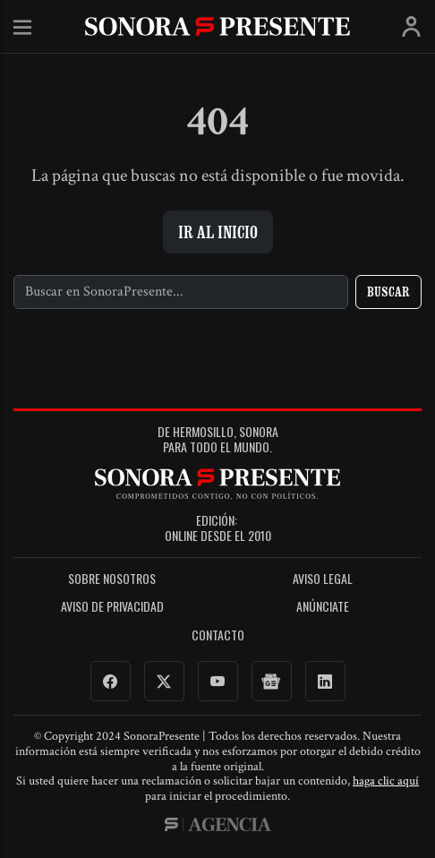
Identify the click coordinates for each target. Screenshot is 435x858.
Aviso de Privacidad (112, 606)
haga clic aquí (386, 781)
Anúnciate (322, 606)
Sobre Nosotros (112, 579)
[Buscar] (180, 292)
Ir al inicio (218, 232)
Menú (22, 28)
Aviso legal (323, 579)
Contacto (218, 635)
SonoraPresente (217, 26)
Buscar (388, 291)
